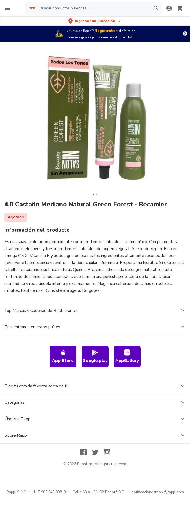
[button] (95, 21)
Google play (95, 356)
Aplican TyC (124, 37)
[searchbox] (93, 8)
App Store (63, 356)
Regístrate (105, 30)
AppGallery (127, 356)
